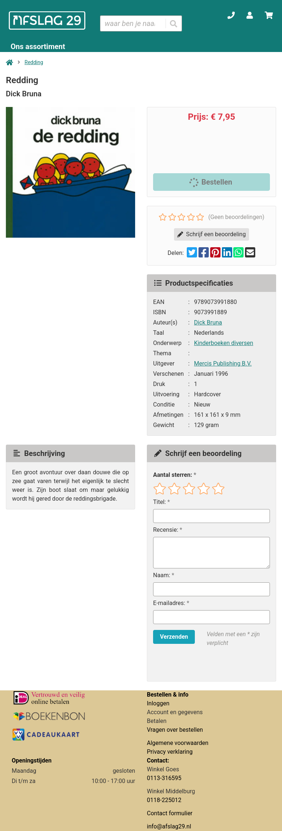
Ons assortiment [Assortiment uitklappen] (38, 46)
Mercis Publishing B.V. (223, 363)
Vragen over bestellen (175, 729)
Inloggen (158, 703)
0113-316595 (164, 778)
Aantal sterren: (172, 474)
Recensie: (165, 529)
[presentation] (200, 664)
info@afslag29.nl (169, 826)
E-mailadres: (169, 603)
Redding (34, 62)
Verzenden (174, 636)
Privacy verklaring (170, 751)
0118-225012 (164, 800)
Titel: (159, 501)
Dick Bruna (208, 322)
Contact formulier (170, 813)
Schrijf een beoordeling (211, 234)
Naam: (161, 575)
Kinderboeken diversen (223, 343)
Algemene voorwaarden (177, 742)
